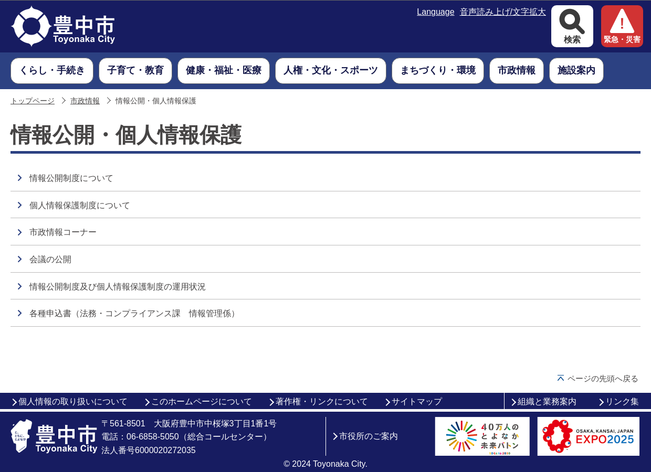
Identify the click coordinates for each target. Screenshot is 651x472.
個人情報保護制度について (79, 205)
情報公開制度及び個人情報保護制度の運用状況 (117, 286)
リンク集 (622, 401)
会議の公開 (50, 259)
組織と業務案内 (547, 401)
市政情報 (85, 101)
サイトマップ (417, 401)
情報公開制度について (71, 178)
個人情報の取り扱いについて (73, 401)
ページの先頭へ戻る (603, 378)
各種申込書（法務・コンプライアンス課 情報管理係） (134, 313)
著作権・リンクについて (322, 401)
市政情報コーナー (63, 232)
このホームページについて (201, 401)
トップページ (32, 101)
